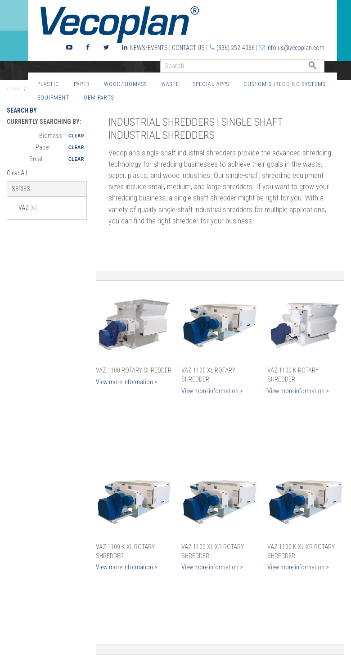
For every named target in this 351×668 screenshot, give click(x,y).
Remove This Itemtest (76, 135)
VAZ (27, 207)
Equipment (53, 97)
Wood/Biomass (125, 84)
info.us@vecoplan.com (295, 47)
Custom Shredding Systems (284, 84)
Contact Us (188, 47)
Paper (82, 84)
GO (320, 67)
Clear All (17, 173)
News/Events (149, 47)
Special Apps (211, 84)
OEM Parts (99, 97)
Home (14, 89)
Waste (170, 84)
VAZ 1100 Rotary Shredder (133, 370)
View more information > (127, 382)
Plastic (48, 84)
